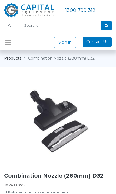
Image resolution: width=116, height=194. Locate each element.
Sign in (65, 42)
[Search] (106, 25)
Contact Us (97, 41)
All (11, 25)
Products (12, 58)
